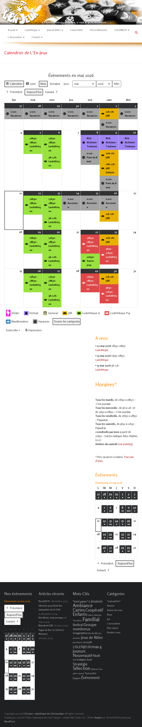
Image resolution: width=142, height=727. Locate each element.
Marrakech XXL (46, 625)
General (50, 313)
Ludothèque (31, 29)
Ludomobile (76, 29)
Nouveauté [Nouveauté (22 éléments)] (82, 655)
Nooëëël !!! (44, 601)
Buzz (109, 614)
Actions (111, 605)
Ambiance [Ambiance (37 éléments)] (83, 605)
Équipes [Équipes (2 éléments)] (77, 678)
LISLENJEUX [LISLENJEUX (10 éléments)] (82, 647)
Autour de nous (114, 610)
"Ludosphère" (114, 601)
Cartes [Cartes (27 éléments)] (79, 610)
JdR (67, 313)
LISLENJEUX (121, 29)
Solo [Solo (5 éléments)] (89, 659)
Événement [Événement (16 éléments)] (90, 677)
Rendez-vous (113, 632)
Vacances (41, 321)
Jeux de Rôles (54, 29)
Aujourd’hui (34, 92)
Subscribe (13, 330)
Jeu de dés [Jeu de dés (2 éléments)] (93, 633)
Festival (31, 313)
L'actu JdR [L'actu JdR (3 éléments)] (87, 642)
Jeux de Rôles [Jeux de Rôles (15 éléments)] (92, 637)
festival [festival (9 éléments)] (78, 625)
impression (33, 331)
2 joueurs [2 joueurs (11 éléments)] (96, 601)
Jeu (108, 619)
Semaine (55, 83)
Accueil (11, 29)
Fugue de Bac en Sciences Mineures (51, 631)
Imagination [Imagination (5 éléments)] (80, 633)
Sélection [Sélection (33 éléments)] (81, 668)
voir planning (125, 444)
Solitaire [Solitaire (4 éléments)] (81, 659)
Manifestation (17, 321)
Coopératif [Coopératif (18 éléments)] (94, 610)
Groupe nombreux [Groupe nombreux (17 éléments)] (85, 626)
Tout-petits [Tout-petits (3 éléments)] (90, 673)
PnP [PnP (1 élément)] (74, 660)
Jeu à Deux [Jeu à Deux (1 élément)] (77, 642)
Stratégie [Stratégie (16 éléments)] (80, 664)
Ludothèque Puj (117, 313)
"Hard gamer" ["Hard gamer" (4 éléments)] (80, 601)
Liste (31, 84)
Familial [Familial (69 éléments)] (91, 619)
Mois (43, 83)
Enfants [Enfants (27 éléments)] (80, 614)
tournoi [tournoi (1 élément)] (81, 673)
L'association (113, 623)
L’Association (15, 37)
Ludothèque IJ (88, 313)
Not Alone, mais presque (51, 617)
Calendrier (14, 84)
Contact (36, 37)
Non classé (112, 628)
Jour (66, 83)
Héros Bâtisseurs (98, 29)
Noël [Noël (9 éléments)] (96, 655)
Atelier (12, 313)
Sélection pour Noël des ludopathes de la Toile (50, 607)
